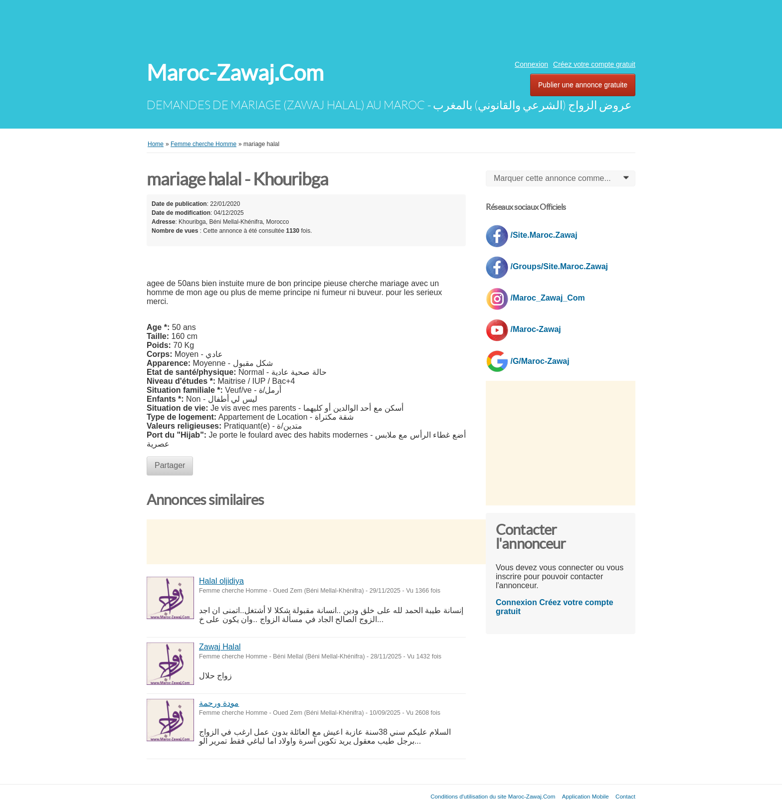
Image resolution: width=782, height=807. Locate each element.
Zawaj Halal (220, 647)
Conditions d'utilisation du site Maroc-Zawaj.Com (492, 796)
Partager (170, 465)
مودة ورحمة (219, 703)
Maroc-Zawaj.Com (235, 73)
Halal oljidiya (221, 581)
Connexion (531, 64)
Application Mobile (585, 796)
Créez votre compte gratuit (594, 64)
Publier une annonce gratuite (582, 85)
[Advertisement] (391, 27)
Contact (625, 796)
